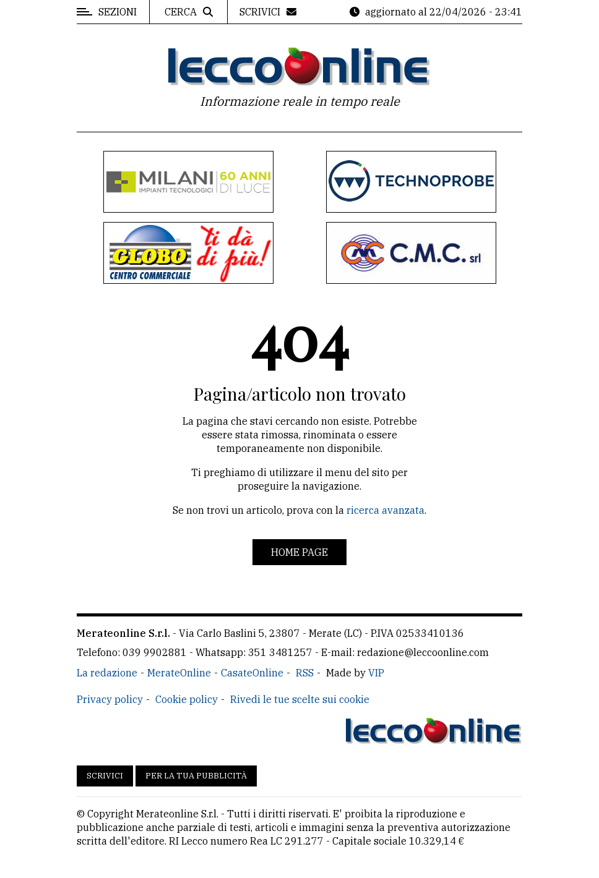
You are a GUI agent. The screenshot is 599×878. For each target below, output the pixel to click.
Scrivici (105, 775)
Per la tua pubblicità (196, 775)
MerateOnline (179, 673)
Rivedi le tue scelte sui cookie (299, 699)
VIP (376, 673)
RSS (305, 673)
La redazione (107, 673)
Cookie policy (186, 699)
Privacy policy (110, 699)
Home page (299, 552)
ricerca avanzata (385, 510)
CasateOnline (252, 673)
